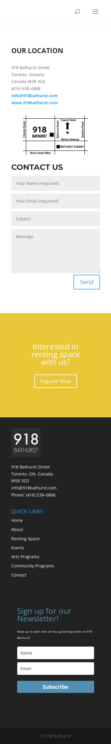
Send (87, 282)
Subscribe (55, 686)
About (17, 529)
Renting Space (25, 538)
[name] (55, 653)
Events (17, 548)
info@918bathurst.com (34, 488)
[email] (55, 668)
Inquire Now (55, 381)
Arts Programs (25, 556)
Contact (18, 575)
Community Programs (32, 566)
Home (17, 520)
